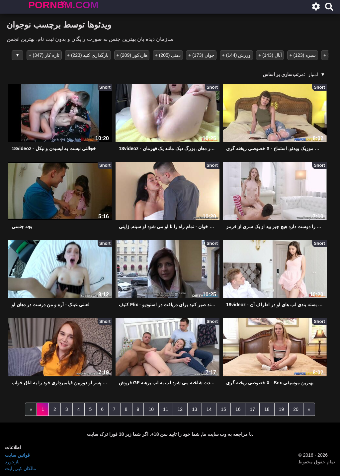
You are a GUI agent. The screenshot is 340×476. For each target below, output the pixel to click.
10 (151, 408)
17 (252, 408)
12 (180, 408)
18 (267, 408)
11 (165, 408)
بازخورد (12, 461)
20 (295, 408)
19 (281, 408)
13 (194, 408)
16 (238, 408)
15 (223, 408)
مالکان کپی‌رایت (20, 467)
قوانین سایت (17, 454)
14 (209, 408)
